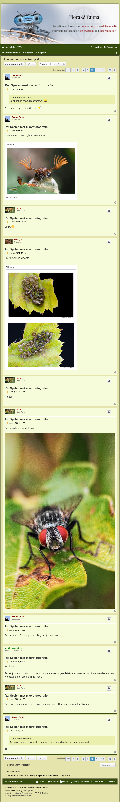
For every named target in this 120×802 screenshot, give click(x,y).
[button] (68, 70)
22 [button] (110, 70)
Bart (19, 97)
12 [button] (102, 70)
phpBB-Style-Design (40, 793)
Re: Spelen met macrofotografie (29, 85)
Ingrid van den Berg (13, 648)
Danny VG (18, 240)
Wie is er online (13, 772)
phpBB (17, 787)
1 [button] (77, 70)
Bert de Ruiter (18, 75)
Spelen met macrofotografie (22, 59)
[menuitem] (19, 47)
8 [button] (83, 70)
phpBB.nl (30, 791)
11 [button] (97, 70)
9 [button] (87, 70)
